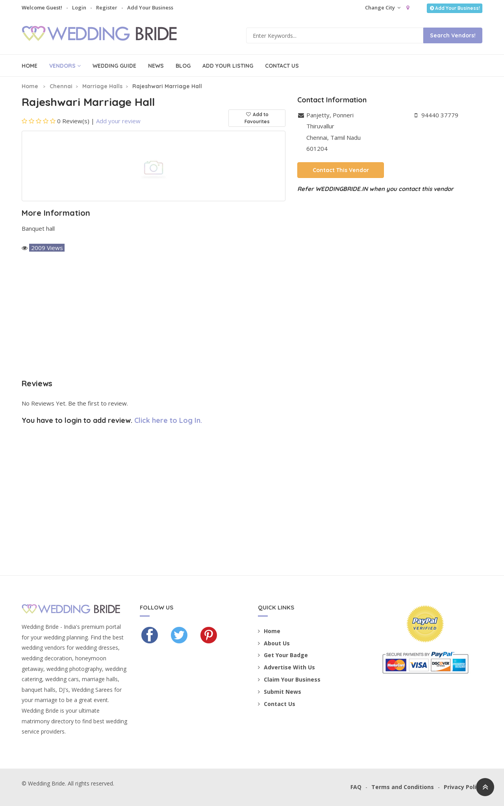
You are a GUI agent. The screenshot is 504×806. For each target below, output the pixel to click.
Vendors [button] (65, 65)
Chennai (61, 86)
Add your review (118, 121)
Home (29, 65)
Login (79, 7)
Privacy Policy (463, 787)
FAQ (355, 787)
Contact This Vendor (341, 170)
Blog (183, 65)
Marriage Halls (102, 86)
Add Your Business (150, 7)
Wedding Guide (114, 65)
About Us (274, 643)
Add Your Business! (454, 8)
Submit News (279, 691)
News (156, 65)
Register (106, 7)
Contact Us (282, 65)
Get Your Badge (283, 655)
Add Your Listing (227, 65)
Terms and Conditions (402, 787)
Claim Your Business (289, 679)
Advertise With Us (286, 667)
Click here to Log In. (168, 420)
